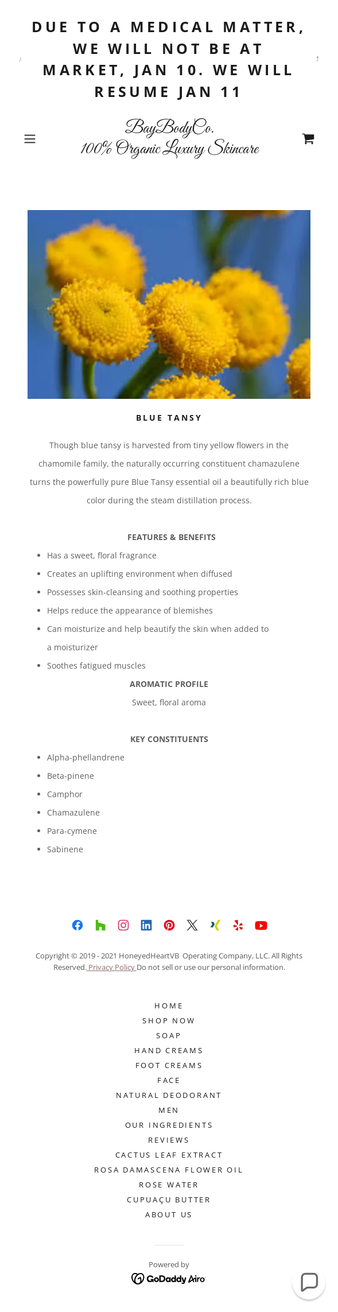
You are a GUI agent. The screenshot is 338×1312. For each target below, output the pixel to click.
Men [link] (169, 1110)
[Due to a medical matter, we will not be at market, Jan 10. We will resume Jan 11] (169, 59)
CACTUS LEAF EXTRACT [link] (169, 1155)
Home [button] (168, 1005)
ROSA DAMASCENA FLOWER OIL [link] (169, 1170)
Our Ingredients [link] (169, 1125)
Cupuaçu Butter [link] (169, 1199)
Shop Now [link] (168, 1020)
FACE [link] (169, 1080)
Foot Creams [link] (169, 1065)
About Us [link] (169, 1214)
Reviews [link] (168, 1140)
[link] (169, 139)
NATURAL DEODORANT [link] (169, 1095)
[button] (41, 138)
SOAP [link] (168, 1035)
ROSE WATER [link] (169, 1184)
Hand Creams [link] (169, 1050)
